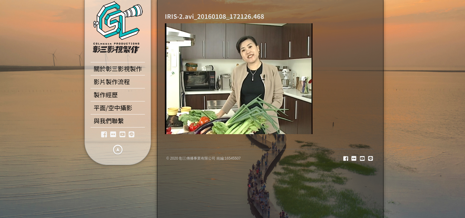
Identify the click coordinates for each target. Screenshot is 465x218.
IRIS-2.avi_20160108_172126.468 (214, 16)
